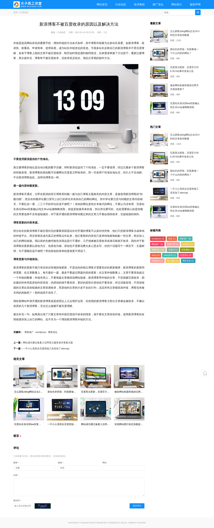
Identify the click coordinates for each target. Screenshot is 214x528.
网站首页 (102, 4)
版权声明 (195, 4)
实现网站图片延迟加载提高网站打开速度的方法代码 (141, 424)
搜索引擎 (172, 244)
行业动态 (120, 4)
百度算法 (157, 261)
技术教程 (139, 4)
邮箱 (61, 462)
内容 (16, 475)
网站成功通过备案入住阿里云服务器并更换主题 (48, 342)
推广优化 (158, 4)
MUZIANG (85, 523)
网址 (105, 462)
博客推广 (29, 332)
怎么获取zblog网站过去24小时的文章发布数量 (38, 391)
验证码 (17, 500)
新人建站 (172, 261)
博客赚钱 (187, 250)
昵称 (16, 462)
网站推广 (157, 244)
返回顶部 (205, 373)
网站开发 (188, 261)
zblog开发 (170, 255)
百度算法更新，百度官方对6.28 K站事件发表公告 (107, 391)
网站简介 (176, 4)
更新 (172, 238)
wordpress (40, 332)
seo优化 (187, 244)
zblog (156, 255)
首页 (15, 12)
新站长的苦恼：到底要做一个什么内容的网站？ (72, 391)
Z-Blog (123, 523)
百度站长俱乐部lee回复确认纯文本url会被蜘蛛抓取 (40, 424)
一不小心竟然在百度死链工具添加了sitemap (46, 348)
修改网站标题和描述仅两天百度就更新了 (135, 391)
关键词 (173, 250)
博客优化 (52, 332)
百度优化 (185, 255)
